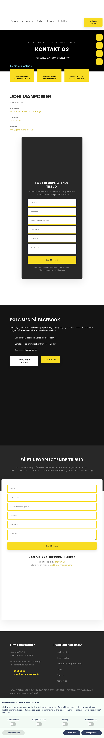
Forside (14, 21)
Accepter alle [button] (92, 733)
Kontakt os (63, 21)
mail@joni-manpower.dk (22, 129)
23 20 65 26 (15, 120)
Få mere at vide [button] (13, 733)
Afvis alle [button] (72, 733)
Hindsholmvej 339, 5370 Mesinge (25, 111)
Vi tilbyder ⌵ (27, 21)
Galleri (40, 21)
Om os (50, 21)
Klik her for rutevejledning (22, 664)
